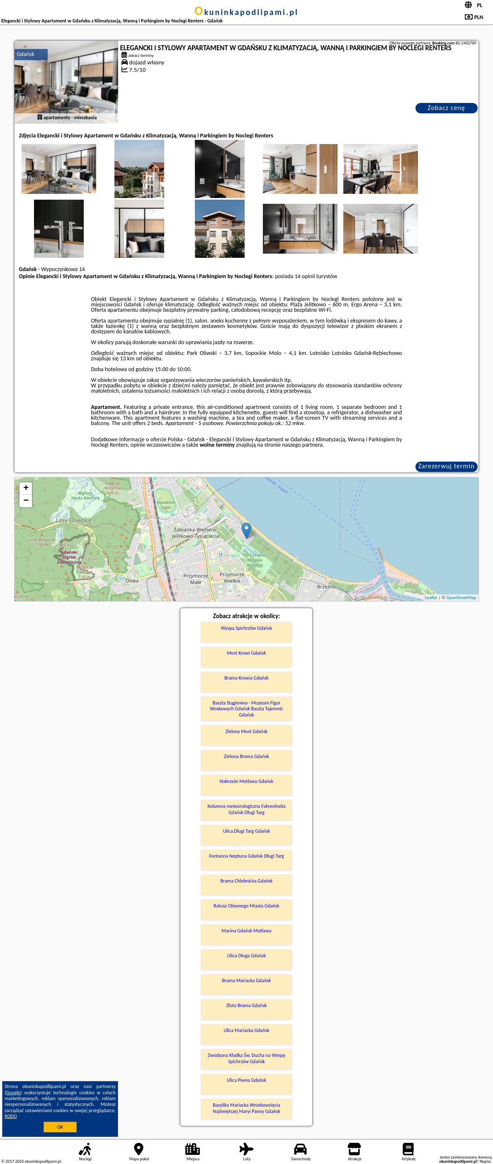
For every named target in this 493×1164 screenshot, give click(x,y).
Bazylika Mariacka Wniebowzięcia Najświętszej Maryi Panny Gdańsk (246, 1108)
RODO (11, 1116)
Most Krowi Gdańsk (246, 653)
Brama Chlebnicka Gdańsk (247, 881)
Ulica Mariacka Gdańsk (246, 1030)
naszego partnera (302, 444)
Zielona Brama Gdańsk (246, 756)
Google (13, 1093)
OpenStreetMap (461, 597)
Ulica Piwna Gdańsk (246, 1080)
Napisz (485, 1161)
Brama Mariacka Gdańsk (246, 980)
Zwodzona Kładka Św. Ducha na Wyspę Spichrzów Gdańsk (246, 1058)
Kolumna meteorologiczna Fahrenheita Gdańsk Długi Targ (246, 809)
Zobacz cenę (446, 108)
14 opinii (305, 276)
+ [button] (26, 488)
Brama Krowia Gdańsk (246, 678)
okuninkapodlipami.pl (246, 12)
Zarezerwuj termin (446, 466)
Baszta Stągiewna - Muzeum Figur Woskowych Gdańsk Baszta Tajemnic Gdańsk (246, 709)
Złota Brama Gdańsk (246, 1005)
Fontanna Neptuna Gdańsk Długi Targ (246, 856)
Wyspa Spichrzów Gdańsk (246, 628)
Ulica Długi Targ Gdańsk (246, 831)
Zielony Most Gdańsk (247, 731)
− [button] (26, 501)
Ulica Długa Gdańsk (246, 956)
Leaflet (431, 597)
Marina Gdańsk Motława (247, 931)
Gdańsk (25, 54)
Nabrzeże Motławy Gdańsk (247, 781)
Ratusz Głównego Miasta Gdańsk (246, 906)
